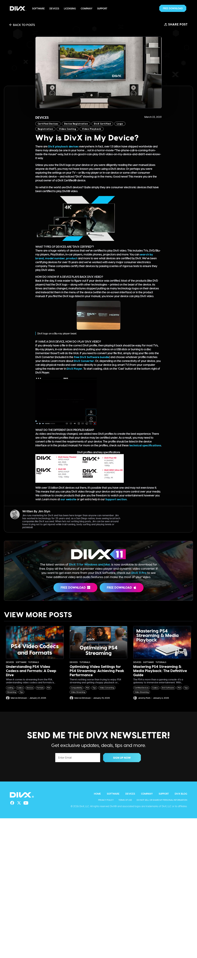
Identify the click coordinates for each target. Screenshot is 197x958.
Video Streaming (78, 692)
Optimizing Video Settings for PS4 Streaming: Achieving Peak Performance (97, 670)
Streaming (11, 692)
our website (68, 499)
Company (86, 8)
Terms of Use (125, 800)
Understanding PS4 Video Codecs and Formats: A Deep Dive (31, 670)
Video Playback (91, 129)
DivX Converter (84, 360)
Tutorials (33, 662)
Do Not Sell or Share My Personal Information (162, 800)
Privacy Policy (106, 800)
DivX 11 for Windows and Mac (90, 564)
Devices (54, 8)
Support (102, 8)
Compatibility (76, 688)
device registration (76, 123)
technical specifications (145, 445)
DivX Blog (181, 793)
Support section (116, 499)
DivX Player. (75, 368)
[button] (172, 8)
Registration (45, 129)
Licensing (70, 8)
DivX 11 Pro (138, 572)
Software (38, 8)
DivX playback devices (63, 146)
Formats (40, 688)
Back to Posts (22, 25)
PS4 (48, 688)
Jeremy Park (141, 698)
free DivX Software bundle (91, 357)
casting (10, 688)
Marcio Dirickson (16, 698)
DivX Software (168, 688)
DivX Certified (102, 123)
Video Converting (107, 688)
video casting (67, 129)
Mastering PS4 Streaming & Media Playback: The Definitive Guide (160, 670)
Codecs (20, 688)
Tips (21, 692)
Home (97, 793)
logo (120, 123)
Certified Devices (48, 123)
